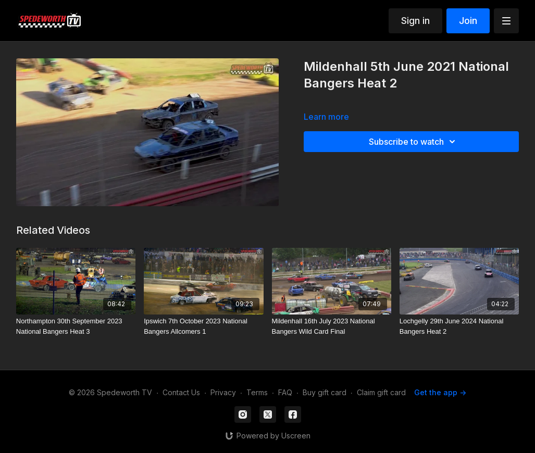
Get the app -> (440, 392)
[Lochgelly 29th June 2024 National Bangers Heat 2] (459, 326)
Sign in (415, 20)
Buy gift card (324, 392)
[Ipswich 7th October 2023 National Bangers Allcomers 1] (203, 326)
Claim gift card (381, 392)
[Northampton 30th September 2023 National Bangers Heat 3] (75, 326)
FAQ (285, 392)
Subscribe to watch (413, 141)
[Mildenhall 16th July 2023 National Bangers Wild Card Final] (331, 326)
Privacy (223, 392)
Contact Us (181, 392)
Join (468, 20)
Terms (257, 392)
